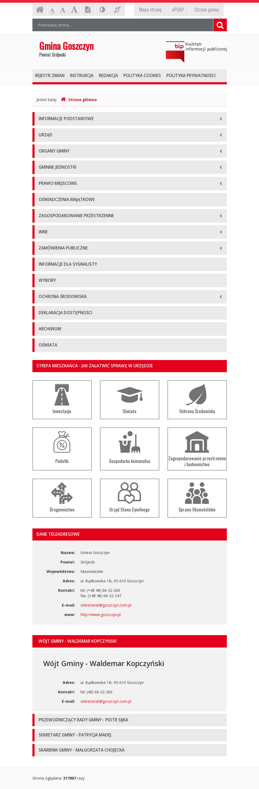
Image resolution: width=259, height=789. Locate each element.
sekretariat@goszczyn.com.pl (105, 605)
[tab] (129, 641)
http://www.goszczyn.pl (100, 614)
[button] (129, 641)
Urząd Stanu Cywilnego (130, 497)
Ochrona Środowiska (197, 399)
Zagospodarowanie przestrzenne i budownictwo (197, 449)
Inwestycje (62, 399)
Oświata (130, 399)
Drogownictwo (62, 497)
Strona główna (79, 99)
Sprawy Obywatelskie (197, 497)
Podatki (62, 447)
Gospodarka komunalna (130, 447)
